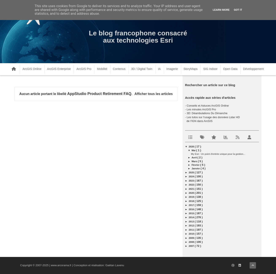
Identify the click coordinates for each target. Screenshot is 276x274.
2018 (192, 201)
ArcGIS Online (32, 69)
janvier (196, 168)
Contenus (119, 69)
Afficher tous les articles (153, 94)
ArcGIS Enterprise (59, 69)
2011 (192, 230)
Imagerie (172, 69)
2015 (192, 213)
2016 (192, 209)
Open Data (230, 69)
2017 (192, 205)
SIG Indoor (210, 69)
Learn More (221, 9)
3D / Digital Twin (141, 69)
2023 (192, 180)
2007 (192, 246)
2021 (192, 189)
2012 (192, 225)
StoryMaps (191, 69)
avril (195, 157)
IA (159, 69)
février (196, 165)
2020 (192, 193)
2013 (192, 221)
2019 (192, 197)
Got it (238, 9)
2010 (192, 234)
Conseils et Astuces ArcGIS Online (208, 105)
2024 (192, 176)
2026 (192, 146)
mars (195, 161)
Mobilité (102, 69)
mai (194, 150)
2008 (192, 242)
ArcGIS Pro (83, 69)
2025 (192, 172)
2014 (192, 217)
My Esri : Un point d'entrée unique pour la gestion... (218, 154)
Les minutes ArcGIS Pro (201, 109)
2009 (192, 238)
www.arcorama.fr (61, 265)
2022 (192, 184)
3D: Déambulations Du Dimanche (207, 113)
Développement (253, 69)
